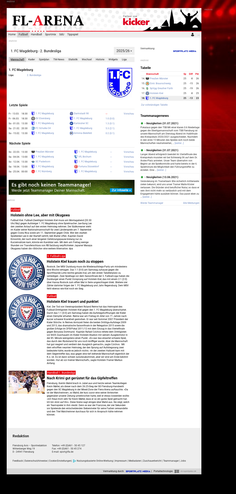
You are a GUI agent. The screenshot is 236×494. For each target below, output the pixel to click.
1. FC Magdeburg (42, 113)
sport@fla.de (66, 451)
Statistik (73, 59)
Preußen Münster (42, 151)
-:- (106, 113)
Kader (31, 59)
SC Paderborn (40, 161)
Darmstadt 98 (79, 113)
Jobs (183, 460)
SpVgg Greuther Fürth (159, 88)
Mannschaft (17, 59)
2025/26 (124, 51)
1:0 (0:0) (110, 118)
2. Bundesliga (34, 75)
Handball (36, 34)
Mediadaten (135, 460)
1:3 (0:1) (110, 123)
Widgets (113, 59)
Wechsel (87, 59)
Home (12, 34)
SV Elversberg (40, 118)
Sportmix (50, 34)
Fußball (23, 34)
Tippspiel (72, 34)
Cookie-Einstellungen (60, 460)
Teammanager (171, 460)
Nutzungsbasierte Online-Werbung (93, 460)
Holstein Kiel (154, 93)
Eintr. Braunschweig (158, 83)
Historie (100, 59)
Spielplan (44, 59)
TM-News (58, 59)
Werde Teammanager (151, 203)
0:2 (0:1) (110, 133)
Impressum (121, 460)
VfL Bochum (82, 156)
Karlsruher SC (79, 123)
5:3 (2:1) (110, 128)
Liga (124, 59)
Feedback (18, 460)
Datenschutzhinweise (36, 460)
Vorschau (129, 113)
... (198, 34)
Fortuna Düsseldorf (86, 166)
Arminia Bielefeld (81, 133)
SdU (61, 34)
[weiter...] (179, 143)
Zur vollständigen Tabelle (154, 104)
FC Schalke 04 (41, 128)
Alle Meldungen (191, 203)
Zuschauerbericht (152, 460)
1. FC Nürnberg (41, 171)
